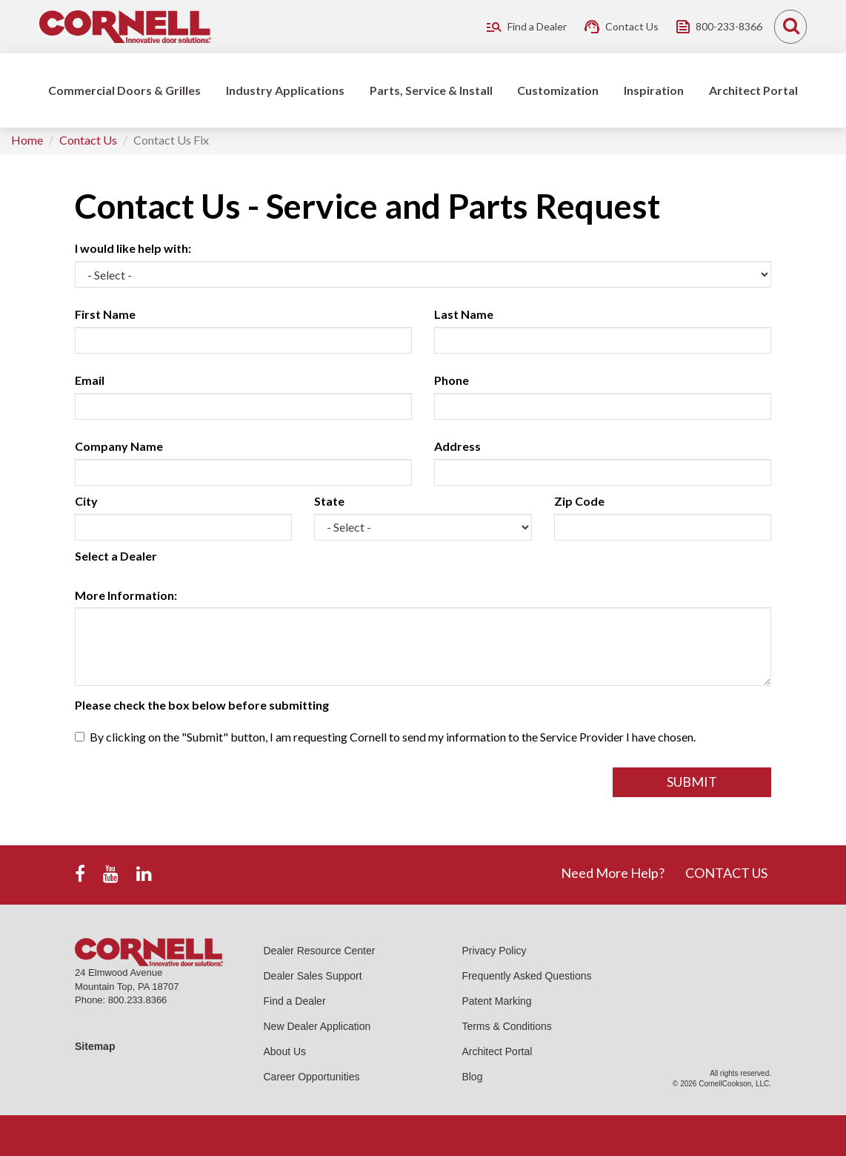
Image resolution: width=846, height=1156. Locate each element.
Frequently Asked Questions (526, 976)
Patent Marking (496, 1001)
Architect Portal (753, 90)
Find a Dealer (295, 1001)
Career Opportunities (312, 1077)
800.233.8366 (137, 999)
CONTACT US (726, 873)
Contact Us (88, 140)
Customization (558, 90)
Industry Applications (285, 90)
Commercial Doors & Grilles (124, 90)
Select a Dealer (116, 556)
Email (89, 380)
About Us (285, 1051)
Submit (692, 781)
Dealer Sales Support (313, 976)
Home (27, 140)
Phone (451, 380)
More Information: (126, 595)
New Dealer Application (317, 1026)
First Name (105, 314)
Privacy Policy (494, 951)
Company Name (119, 446)
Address (457, 446)
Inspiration (654, 90)
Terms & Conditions (506, 1026)
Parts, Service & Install (431, 90)
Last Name (463, 314)
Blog (472, 1077)
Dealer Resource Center (320, 951)
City (86, 501)
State (329, 501)
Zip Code (579, 501)
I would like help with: (133, 248)
